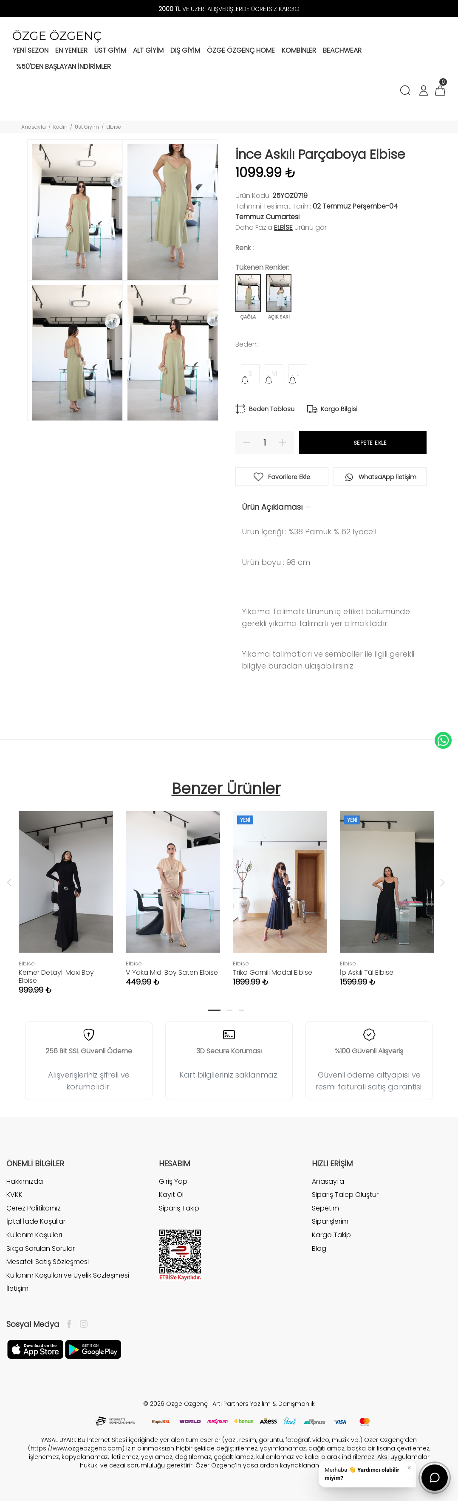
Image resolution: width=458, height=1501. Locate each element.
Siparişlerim (330, 1221)
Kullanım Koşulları (34, 1235)
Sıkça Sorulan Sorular (40, 1248)
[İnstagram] (82, 1324)
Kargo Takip (331, 1235)
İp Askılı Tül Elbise (366, 972)
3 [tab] (241, 1010)
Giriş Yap (173, 1181)
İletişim (17, 1288)
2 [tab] (229, 1010)
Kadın (60, 126)
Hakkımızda (24, 1181)
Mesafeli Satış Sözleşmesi (47, 1262)
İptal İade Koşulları (36, 1221)
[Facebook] (71, 1324)
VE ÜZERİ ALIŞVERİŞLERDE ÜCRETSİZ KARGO (229, 9)
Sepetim (325, 1208)
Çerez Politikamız (33, 1208)
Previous (9, 882)
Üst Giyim (87, 126)
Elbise (113, 126)
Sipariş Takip (179, 1208)
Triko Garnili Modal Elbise (272, 972)
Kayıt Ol (171, 1194)
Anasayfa (33, 126)
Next (442, 882)
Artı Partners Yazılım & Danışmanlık (263, 1403)
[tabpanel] (65, 894)
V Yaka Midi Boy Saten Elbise (172, 972)
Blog (319, 1248)
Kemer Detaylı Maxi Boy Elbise (56, 976)
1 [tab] (214, 1010)
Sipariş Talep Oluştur (345, 1194)
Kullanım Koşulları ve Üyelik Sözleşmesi (67, 1275)
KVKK (14, 1194)
